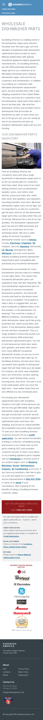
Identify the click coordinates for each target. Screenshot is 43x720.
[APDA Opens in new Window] (21, 701)
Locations (6, 672)
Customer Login (8, 13)
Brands (5, 675)
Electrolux (15, 243)
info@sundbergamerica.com (13, 692)
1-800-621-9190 (8, 9)
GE (33, 243)
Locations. (28, 544)
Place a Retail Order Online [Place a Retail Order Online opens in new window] (14, 547)
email (18, 482)
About (6, 665)
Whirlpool (6, 253)
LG (3, 250)
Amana (32, 239)
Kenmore (24, 246)
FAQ (4, 669)
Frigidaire (26, 243)
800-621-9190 (33, 479)
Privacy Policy (23, 669)
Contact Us (8, 682)
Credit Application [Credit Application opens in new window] (11, 536)
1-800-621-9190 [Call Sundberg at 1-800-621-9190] (24, 510)
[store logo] (20, 4)
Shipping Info (23, 675)
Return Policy (23, 672)
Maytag (9, 250)
